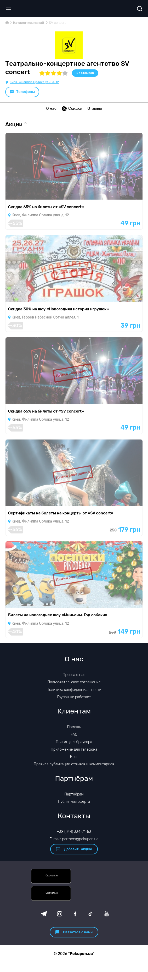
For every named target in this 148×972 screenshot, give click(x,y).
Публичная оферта (74, 801)
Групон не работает (74, 697)
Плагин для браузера (74, 742)
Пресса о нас (74, 675)
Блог (74, 757)
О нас (51, 108)
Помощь (74, 727)
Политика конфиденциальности (74, 690)
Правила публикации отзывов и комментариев (74, 764)
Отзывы (94, 108)
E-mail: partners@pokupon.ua (74, 839)
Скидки (72, 108)
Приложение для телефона (74, 749)
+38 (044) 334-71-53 (74, 832)
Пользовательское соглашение (73, 682)
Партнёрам (73, 794)
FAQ (74, 734)
